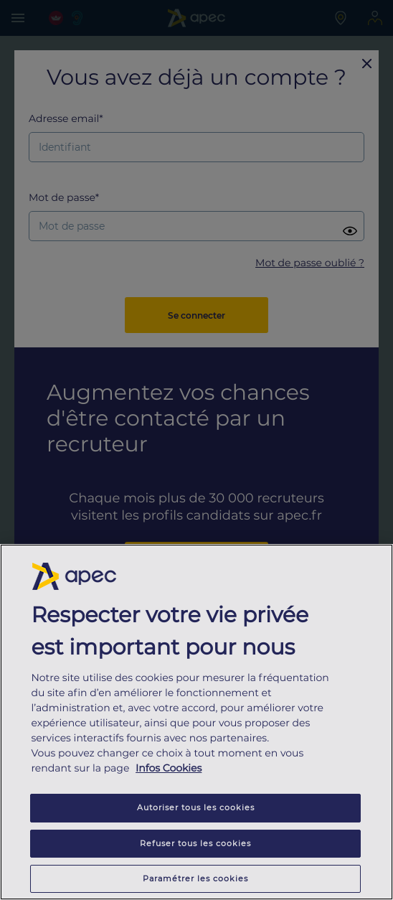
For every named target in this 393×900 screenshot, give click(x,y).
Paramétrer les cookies (195, 878)
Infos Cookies (169, 768)
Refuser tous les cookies (195, 843)
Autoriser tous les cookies (196, 808)
